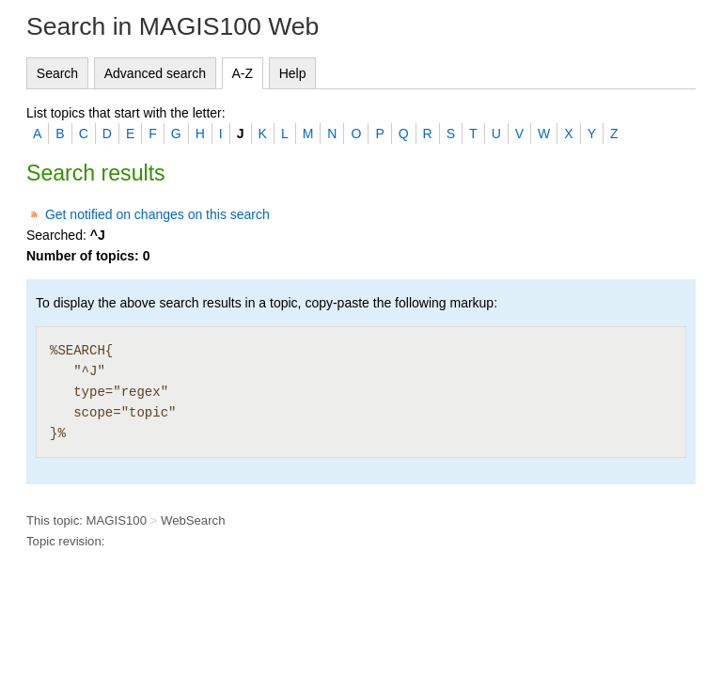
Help (292, 73)
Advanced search (155, 73)
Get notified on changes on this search (157, 214)
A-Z (243, 73)
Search (57, 73)
